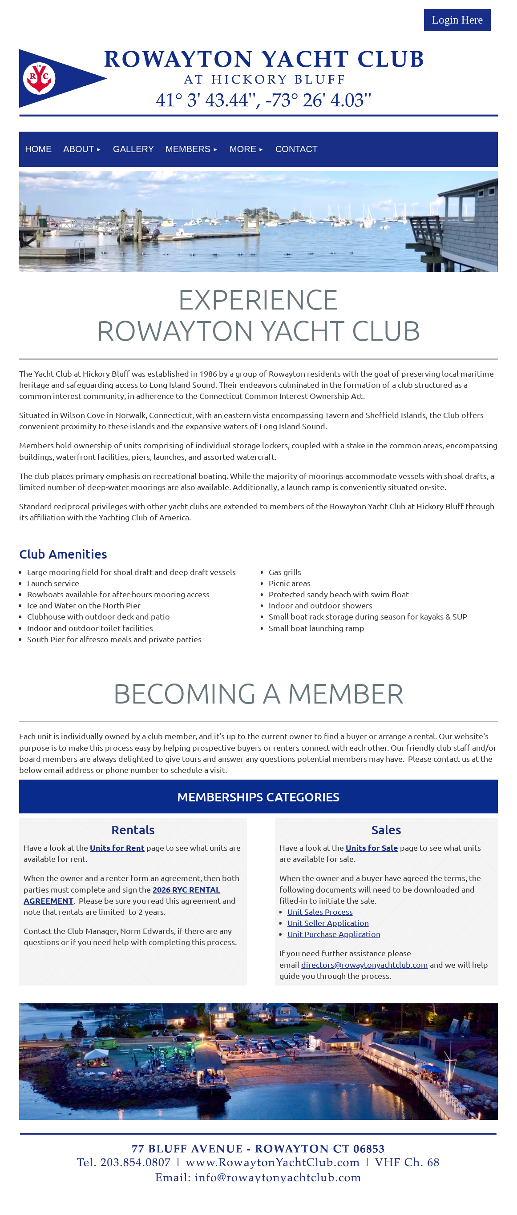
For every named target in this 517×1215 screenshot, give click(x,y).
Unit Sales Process (320, 911)
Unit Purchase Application (333, 933)
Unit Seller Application (328, 922)
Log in (457, 20)
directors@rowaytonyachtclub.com (364, 964)
